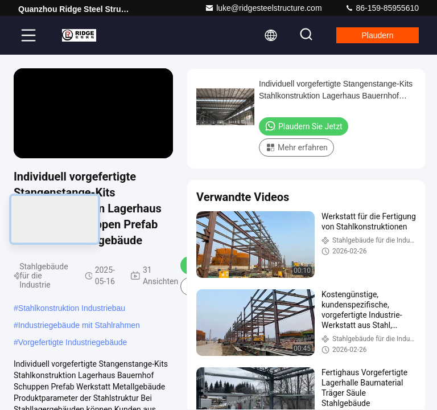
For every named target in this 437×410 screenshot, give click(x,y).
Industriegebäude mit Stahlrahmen (79, 325)
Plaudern (375, 35)
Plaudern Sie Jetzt (304, 126)
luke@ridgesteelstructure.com (263, 8)
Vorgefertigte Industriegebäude (72, 342)
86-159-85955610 (382, 8)
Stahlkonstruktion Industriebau (71, 308)
